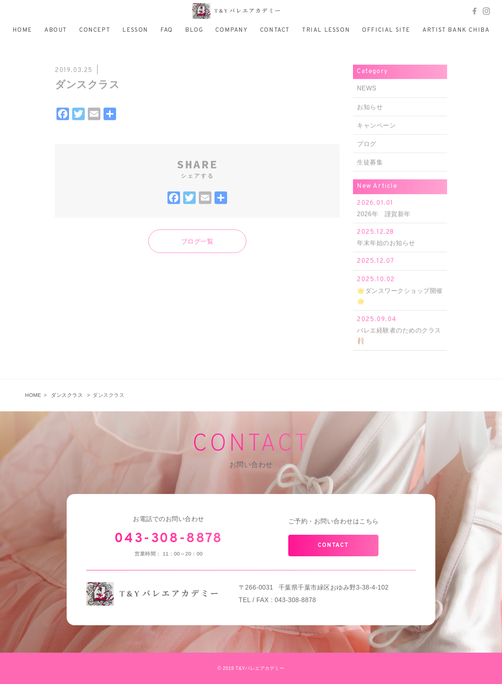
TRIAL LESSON (326, 30)
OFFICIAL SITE (386, 30)
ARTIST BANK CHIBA (455, 30)
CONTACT (275, 30)
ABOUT (55, 30)
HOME (22, 30)
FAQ (166, 30)
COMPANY (231, 30)
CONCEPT (94, 30)
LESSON (135, 30)
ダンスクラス (67, 395)
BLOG (194, 30)
